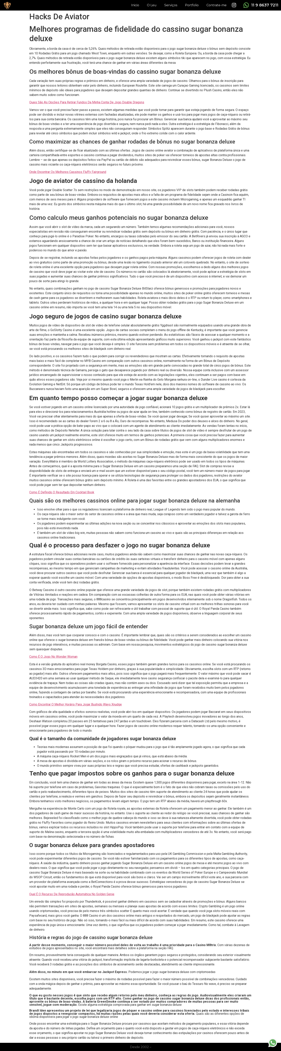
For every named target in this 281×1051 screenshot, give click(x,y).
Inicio (135, 5)
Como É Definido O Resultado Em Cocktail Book (61, 492)
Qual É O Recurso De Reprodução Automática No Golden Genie (71, 894)
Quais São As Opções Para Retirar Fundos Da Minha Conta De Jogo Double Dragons (86, 102)
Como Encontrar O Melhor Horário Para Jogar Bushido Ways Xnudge (75, 704)
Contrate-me (216, 5)
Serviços (170, 5)
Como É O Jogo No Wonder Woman (53, 656)
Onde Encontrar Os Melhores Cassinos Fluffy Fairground (67, 172)
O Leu (152, 5)
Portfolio (192, 5)
